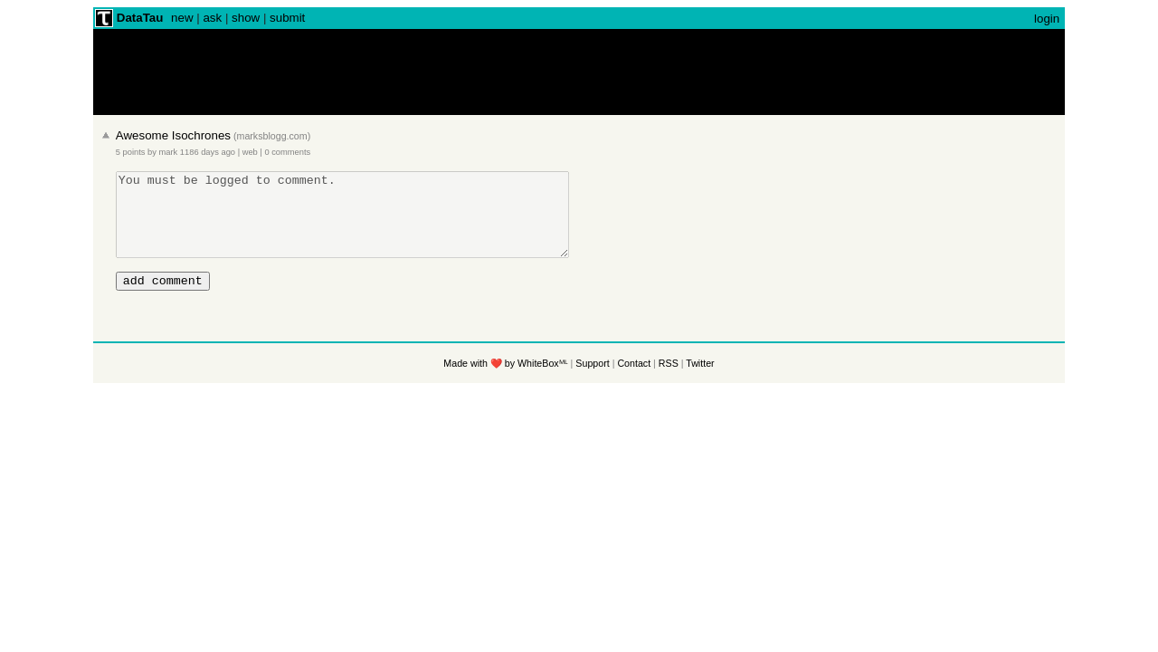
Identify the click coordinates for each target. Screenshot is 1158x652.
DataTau (140, 17)
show (246, 17)
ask (212, 17)
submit (287, 17)
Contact (633, 382)
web (250, 152)
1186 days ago (207, 152)
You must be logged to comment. (369, 222)
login (1046, 18)
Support (592, 382)
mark (168, 152)
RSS (669, 382)
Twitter (700, 382)
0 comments (287, 152)
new (182, 17)
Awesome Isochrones (173, 135)
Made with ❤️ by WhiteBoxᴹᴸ (505, 382)
